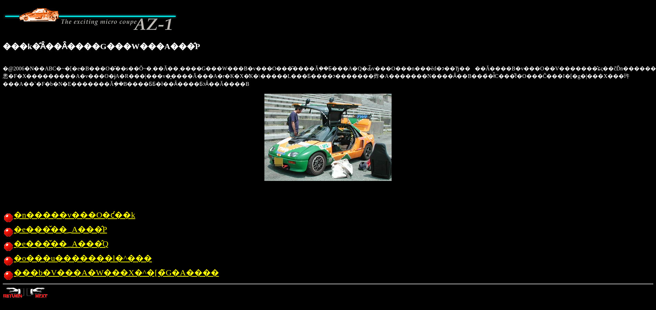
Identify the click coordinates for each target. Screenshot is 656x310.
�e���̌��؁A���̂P (55, 229)
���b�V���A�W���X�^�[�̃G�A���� (111, 272)
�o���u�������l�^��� (77, 258)
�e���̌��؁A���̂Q (55, 243)
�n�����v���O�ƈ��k (69, 214)
